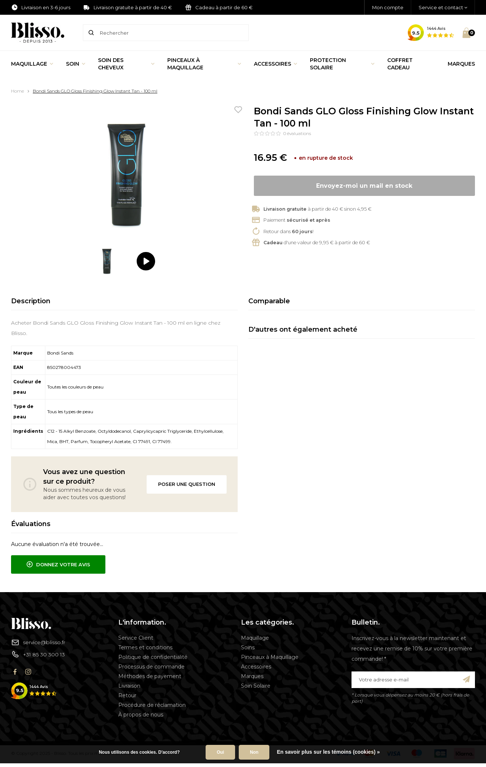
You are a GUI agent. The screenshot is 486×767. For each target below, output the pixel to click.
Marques (461, 64)
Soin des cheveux (126, 64)
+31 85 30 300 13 (38, 654)
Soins (248, 647)
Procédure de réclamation (152, 705)
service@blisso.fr (38, 642)
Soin (75, 64)
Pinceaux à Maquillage (204, 64)
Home (17, 91)
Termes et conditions (145, 647)
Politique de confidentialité (153, 657)
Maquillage (32, 64)
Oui (220, 752)
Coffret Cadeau (400, 64)
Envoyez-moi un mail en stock (364, 185)
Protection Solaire (342, 64)
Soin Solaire (255, 686)
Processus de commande (151, 666)
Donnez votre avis (58, 564)
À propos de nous (140, 714)
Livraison (129, 686)
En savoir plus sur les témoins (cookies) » (328, 752)
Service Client (135, 638)
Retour (127, 695)
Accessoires (275, 64)
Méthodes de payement (149, 676)
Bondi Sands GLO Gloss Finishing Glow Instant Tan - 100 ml (95, 91)
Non (254, 752)
